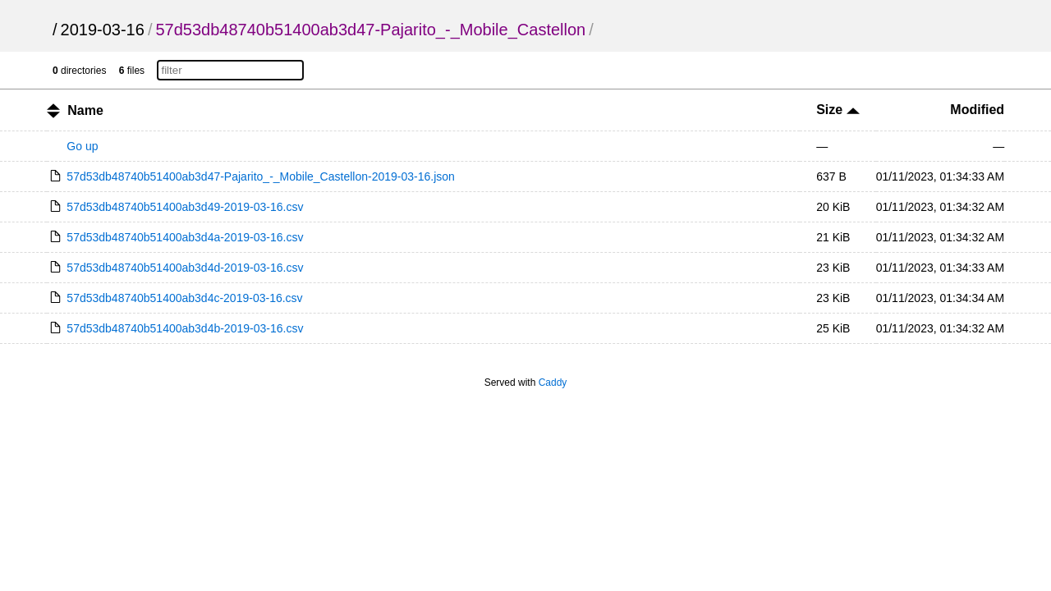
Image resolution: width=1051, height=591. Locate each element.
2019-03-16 (103, 30)
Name (85, 110)
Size (837, 110)
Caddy (553, 382)
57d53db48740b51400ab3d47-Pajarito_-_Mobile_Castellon (370, 30)
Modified (977, 110)
